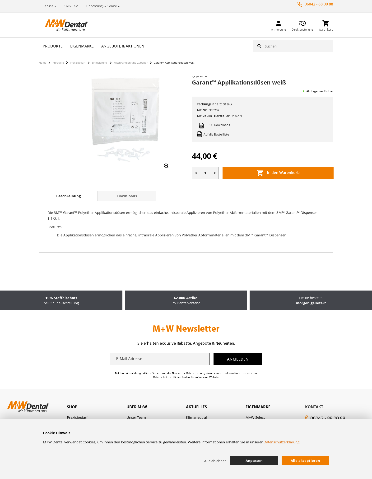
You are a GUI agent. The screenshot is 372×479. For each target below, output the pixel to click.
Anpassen (254, 460)
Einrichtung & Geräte (101, 6)
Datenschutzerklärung (281, 442)
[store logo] (62, 25)
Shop (72, 406)
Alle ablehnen (215, 460)
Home (42, 62)
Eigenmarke (258, 406)
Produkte (58, 62)
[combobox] (299, 46)
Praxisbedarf (77, 62)
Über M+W (136, 406)
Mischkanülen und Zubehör (131, 62)
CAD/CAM (71, 6)
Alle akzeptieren (305, 460)
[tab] (68, 196)
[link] (278, 25)
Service (48, 6)
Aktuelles (196, 406)
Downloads (127, 195)
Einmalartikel (99, 62)
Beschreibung (68, 195)
